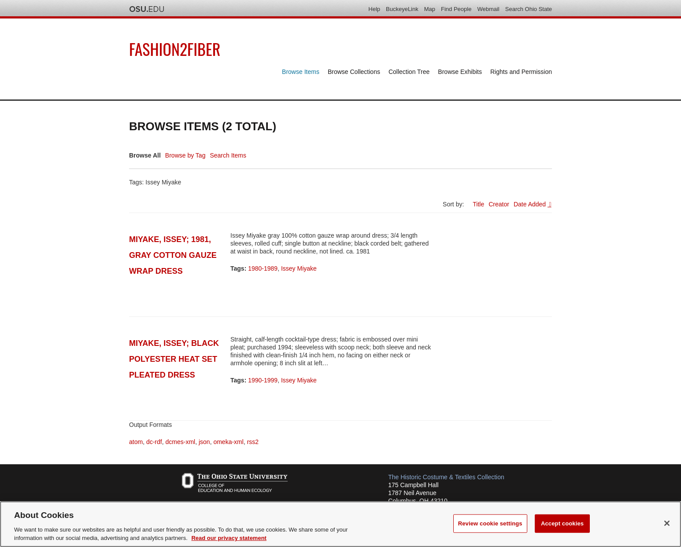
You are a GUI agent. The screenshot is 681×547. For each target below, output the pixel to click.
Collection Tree (409, 71)
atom (136, 441)
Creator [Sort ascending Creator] (499, 204)
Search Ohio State (528, 9)
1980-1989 (263, 268)
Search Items (228, 155)
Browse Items (300, 71)
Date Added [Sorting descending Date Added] (531, 204)
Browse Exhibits (460, 71)
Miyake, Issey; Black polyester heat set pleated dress (174, 359)
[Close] (667, 523)
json (204, 441)
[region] (340, 524)
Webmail (488, 9)
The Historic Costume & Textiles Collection (446, 477)
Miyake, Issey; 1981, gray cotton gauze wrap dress (173, 255)
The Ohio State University (146, 9)
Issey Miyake (299, 268)
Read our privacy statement (228, 538)
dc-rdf (154, 441)
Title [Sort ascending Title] (478, 204)
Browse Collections (354, 71)
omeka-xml (228, 441)
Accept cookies (562, 523)
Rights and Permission (521, 71)
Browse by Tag (185, 155)
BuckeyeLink (402, 9)
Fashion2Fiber (174, 48)
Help (374, 9)
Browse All (145, 155)
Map (429, 9)
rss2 (253, 441)
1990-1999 (263, 380)
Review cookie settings (490, 523)
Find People (456, 9)
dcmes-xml (180, 441)
